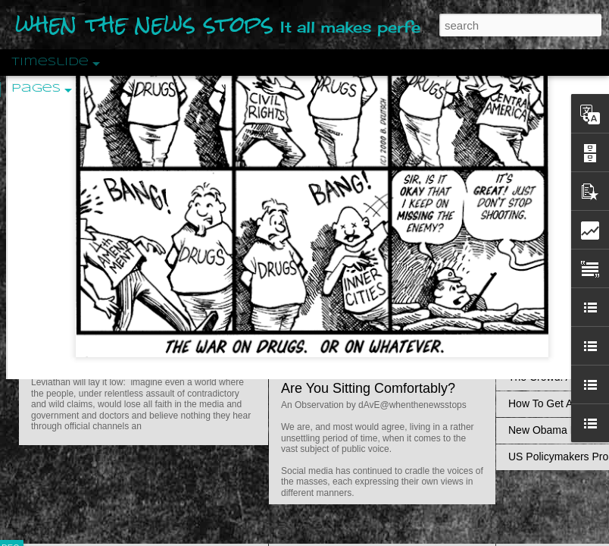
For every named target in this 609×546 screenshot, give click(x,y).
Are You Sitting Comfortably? (368, 388)
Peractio (64, 352)
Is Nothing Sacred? (339, 191)
